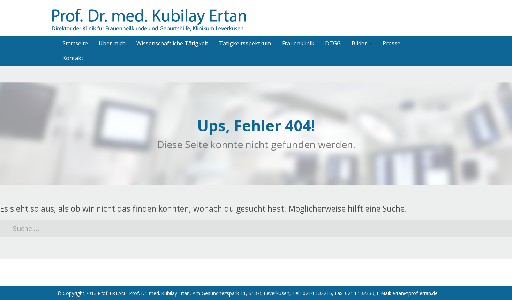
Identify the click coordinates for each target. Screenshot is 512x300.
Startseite (75, 43)
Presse (391, 43)
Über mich (112, 43)
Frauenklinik (298, 43)
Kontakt (72, 58)
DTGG (333, 43)
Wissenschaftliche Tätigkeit (172, 43)
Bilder (362, 43)
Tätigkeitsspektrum (245, 43)
